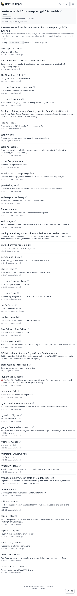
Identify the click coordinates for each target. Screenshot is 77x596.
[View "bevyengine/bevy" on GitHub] (21, 257)
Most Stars (28, 43)
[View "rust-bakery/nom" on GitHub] (21, 542)
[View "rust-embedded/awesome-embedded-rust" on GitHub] (48, 60)
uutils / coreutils (9, 317)
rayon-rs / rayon (9, 530)
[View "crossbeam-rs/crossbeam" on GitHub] (30, 365)
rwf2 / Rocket (8, 305)
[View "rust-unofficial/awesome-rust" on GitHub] (34, 87)
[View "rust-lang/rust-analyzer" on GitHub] (28, 281)
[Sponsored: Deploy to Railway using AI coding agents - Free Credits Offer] (38, 113)
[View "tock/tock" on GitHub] (13, 135)
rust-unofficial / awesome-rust (17, 87)
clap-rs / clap (7, 268)
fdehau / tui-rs (8, 209)
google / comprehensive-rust (16, 427)
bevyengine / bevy (10, 256)
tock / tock (6, 134)
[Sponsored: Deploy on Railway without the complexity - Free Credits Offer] (38, 236)
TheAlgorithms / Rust (12, 75)
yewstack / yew (9, 185)
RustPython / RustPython (14, 329)
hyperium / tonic (9, 465)
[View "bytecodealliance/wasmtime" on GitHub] (33, 403)
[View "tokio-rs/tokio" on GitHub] (18, 147)
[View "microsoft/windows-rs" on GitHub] (26, 454)
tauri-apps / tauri (10, 341)
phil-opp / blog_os (10, 48)
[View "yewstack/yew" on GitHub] (18, 185)
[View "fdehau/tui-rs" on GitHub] (17, 209)
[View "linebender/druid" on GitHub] (21, 391)
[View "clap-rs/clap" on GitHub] (16, 269)
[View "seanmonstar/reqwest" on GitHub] (27, 566)
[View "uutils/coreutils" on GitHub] (19, 317)
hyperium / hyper (10, 415)
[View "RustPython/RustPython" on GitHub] (29, 329)
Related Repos (13, 4)
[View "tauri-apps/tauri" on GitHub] (20, 341)
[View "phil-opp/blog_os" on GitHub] (21, 48)
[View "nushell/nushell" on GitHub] (20, 442)
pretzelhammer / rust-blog (15, 244)
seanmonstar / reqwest (13, 566)
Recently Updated (41, 43)
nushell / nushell (9, 441)
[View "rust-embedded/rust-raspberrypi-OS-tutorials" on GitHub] (61, 11)
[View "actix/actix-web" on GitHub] (19, 554)
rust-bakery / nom (10, 542)
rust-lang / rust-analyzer (13, 280)
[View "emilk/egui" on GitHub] (15, 221)
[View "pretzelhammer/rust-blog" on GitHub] (30, 245)
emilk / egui (7, 221)
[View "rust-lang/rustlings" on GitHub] (23, 99)
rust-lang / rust (9, 292)
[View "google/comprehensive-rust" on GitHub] (33, 427)
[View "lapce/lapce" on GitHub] (16, 489)
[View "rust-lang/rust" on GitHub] (18, 293)
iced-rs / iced (7, 122)
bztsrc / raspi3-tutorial (12, 161)
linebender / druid (10, 391)
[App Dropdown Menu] (73, 4)
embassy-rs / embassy (12, 197)
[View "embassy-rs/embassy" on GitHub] (26, 197)
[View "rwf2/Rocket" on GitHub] (16, 305)
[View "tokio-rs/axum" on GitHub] (18, 501)
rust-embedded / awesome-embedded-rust (23, 60)
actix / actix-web (9, 554)
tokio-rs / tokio (8, 146)
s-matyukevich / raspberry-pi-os (17, 173)
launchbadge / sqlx (11, 376)
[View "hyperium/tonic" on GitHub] (20, 466)
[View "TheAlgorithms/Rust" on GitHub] (25, 75)
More (7, 15)
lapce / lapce (7, 489)
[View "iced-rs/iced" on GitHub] (16, 123)
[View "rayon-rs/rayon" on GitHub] (19, 530)
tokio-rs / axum (9, 501)
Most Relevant (15, 43)
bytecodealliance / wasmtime (16, 403)
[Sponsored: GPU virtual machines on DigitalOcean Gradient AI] (38, 355)
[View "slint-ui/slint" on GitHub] (16, 516)
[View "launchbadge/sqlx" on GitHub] (22, 377)
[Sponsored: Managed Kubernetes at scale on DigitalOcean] (38, 480)
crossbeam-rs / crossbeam (15, 364)
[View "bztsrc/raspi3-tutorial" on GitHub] (26, 161)
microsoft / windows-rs (13, 453)
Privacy (34, 589)
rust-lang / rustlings (11, 99)
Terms (42, 589)
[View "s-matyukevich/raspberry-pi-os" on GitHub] (36, 173)
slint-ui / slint (8, 515)
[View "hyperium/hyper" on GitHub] (21, 415)
